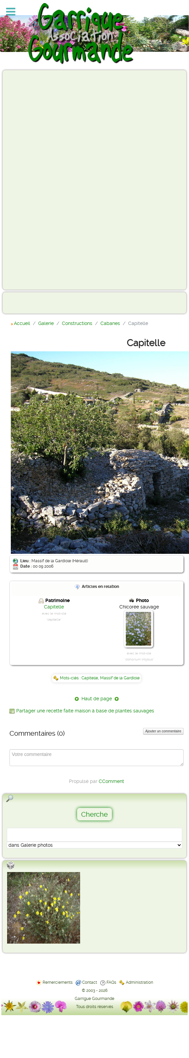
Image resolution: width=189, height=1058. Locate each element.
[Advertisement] (32, 179)
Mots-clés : (70, 678)
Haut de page (96, 698)
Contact (89, 982)
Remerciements (58, 982)
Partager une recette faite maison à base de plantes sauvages (85, 710)
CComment (111, 781)
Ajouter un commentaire (163, 731)
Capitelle (54, 606)
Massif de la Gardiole (120, 678)
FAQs (111, 982)
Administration (139, 982)
